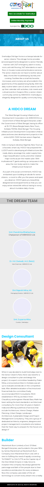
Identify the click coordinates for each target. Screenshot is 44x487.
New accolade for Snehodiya (22, 14)
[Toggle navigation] (40, 31)
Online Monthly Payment (22, 20)
